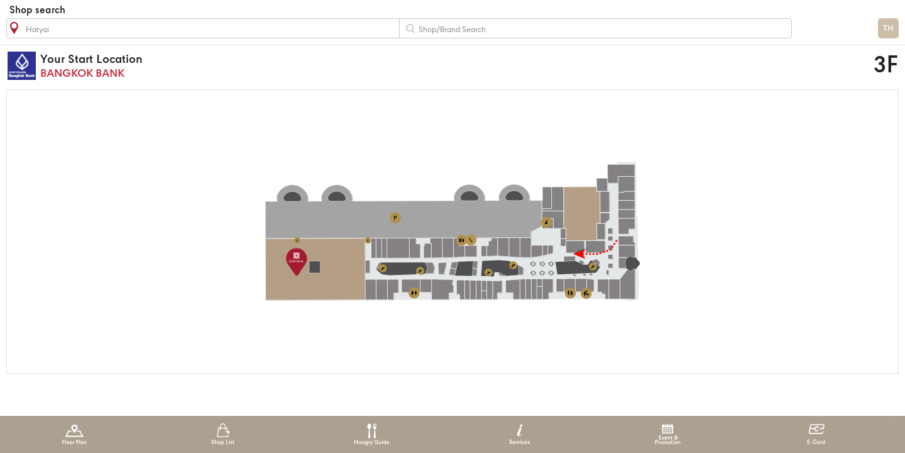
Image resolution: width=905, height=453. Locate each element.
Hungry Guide (371, 434)
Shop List (223, 434)
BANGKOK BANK (330, 66)
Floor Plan (74, 434)
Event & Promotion (668, 434)
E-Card (816, 434)
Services (519, 434)
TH (888, 29)
